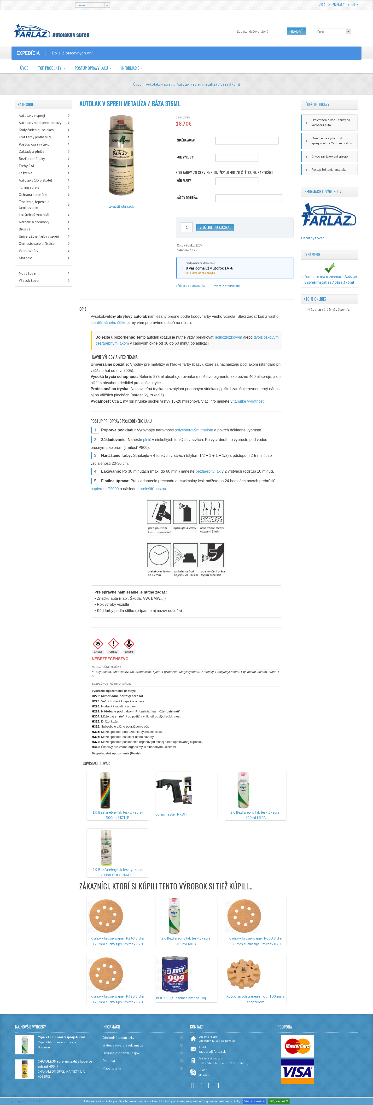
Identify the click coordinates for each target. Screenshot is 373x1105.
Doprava (109, 1060)
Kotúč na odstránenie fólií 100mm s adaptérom (255, 999)
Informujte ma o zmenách (329, 275)
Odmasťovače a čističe (37, 243)
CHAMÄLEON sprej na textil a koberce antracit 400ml (65, 1064)
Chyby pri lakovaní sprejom (331, 156)
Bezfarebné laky (32, 158)
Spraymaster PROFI (171, 814)
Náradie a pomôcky (34, 221)
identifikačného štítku (108, 323)
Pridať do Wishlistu (225, 286)
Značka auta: (185, 140)
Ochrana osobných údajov (121, 1053)
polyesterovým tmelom (194, 430)
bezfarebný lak (208, 471)
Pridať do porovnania (190, 286)
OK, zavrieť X (278, 1101)
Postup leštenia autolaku (329, 169)
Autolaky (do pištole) (35, 180)
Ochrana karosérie (33, 194)
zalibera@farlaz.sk (212, 1051)
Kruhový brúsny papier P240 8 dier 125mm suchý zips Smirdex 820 (117, 941)
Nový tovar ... (29, 273)
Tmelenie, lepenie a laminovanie (34, 204)
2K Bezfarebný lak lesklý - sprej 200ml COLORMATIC (118, 872)
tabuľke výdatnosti (248, 401)
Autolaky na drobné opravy (40, 122)
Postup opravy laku (92, 68)
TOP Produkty (50, 68)
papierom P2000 (105, 489)
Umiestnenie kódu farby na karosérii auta (331, 122)
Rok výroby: (184, 157)
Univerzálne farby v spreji (39, 236)
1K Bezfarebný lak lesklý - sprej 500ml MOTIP (118, 815)
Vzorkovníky (28, 250)
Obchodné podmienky (118, 1037)
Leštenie (25, 172)
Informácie (130, 68)
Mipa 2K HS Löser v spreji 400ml (61, 1037)
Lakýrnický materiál (34, 214)
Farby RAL (27, 165)
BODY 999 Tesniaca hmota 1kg (181, 997)
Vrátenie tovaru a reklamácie (123, 1045)
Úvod (322, 4)
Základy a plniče (31, 151)
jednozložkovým (228, 337)
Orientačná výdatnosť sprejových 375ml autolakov (332, 140)
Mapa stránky (112, 1068)
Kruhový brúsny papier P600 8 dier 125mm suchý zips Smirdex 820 (255, 941)
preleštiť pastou (153, 489)
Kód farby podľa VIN (35, 137)
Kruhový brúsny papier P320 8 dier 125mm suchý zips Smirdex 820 (117, 999)
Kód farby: (183, 180)
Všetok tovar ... (31, 280)
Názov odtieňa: (187, 197)
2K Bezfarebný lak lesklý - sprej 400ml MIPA (255, 815)
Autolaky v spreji (159, 84)
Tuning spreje (29, 187)
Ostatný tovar (312, 237)
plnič (147, 440)
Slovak (81, 5)
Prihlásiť (338, 4)
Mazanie (25, 257)
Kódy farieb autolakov (36, 129)
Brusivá (24, 229)
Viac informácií (254, 1101)
